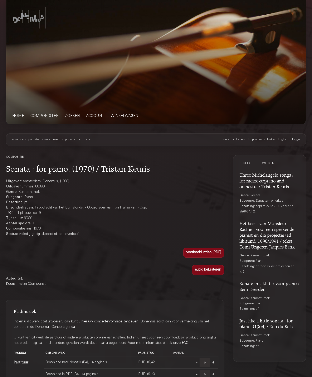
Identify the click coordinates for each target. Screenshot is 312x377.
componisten (44, 116)
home (18, 116)
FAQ (185, 343)
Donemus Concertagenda (55, 327)
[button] (203, 253)
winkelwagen (124, 116)
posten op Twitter (264, 139)
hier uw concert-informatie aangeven (110, 321)
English (283, 139)
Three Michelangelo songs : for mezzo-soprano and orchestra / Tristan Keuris (266, 180)
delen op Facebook (236, 139)
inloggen (296, 139)
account (95, 116)
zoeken (72, 116)
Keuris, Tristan (16, 284)
